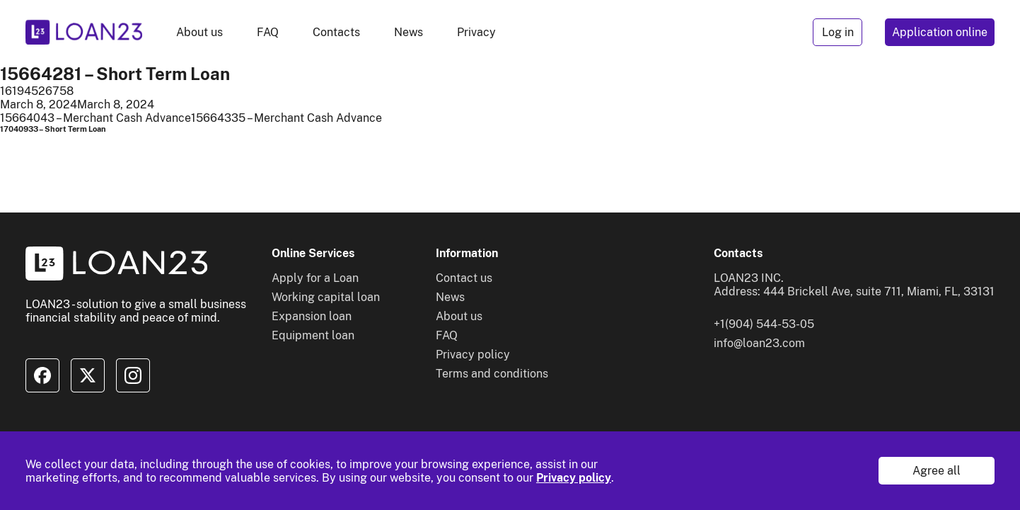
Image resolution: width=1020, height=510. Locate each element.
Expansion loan (312, 316)
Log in (838, 32)
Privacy (476, 32)
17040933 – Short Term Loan (53, 129)
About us (199, 32)
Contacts (336, 32)
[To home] (83, 32)
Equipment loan (313, 335)
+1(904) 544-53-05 (764, 324)
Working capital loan (326, 297)
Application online (939, 32)
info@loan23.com (759, 343)
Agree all (936, 470)
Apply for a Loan (315, 278)
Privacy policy (573, 477)
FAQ (268, 32)
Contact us (464, 278)
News (408, 32)
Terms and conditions (492, 373)
